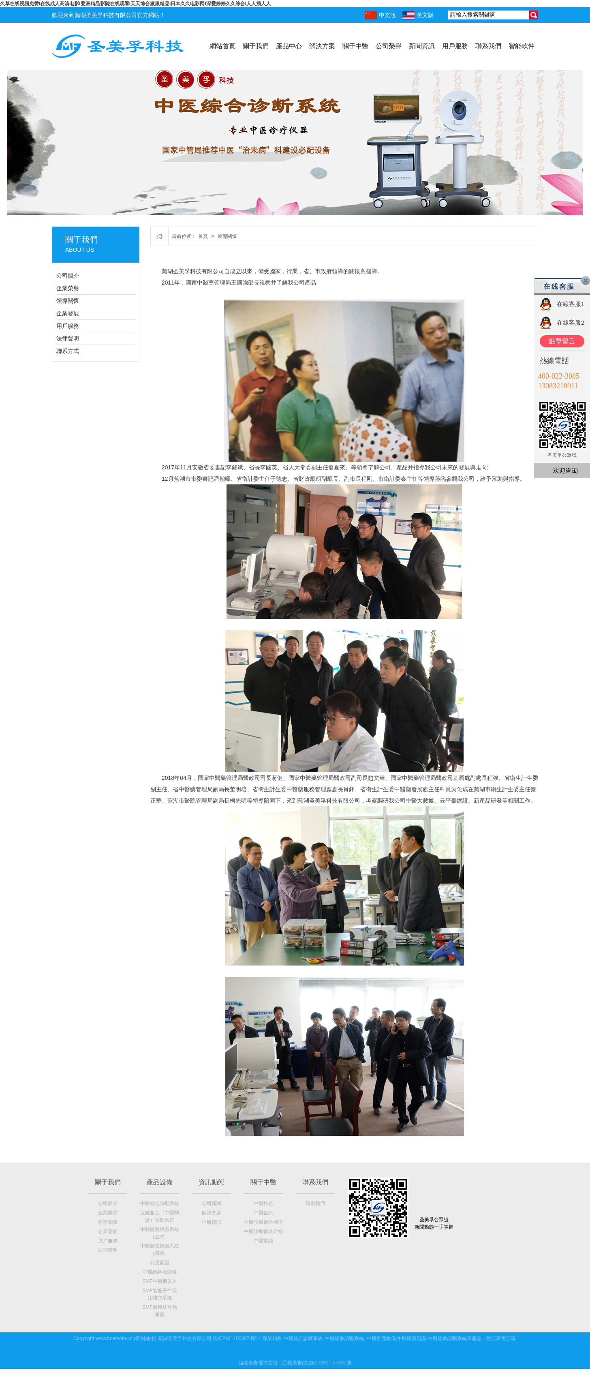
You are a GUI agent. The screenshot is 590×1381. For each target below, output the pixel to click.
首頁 (203, 236)
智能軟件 (521, 46)
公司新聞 (211, 1203)
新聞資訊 (422, 46)
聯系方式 (67, 351)
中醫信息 (263, 1213)
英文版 (418, 15)
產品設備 (160, 1182)
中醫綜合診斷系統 (159, 1203)
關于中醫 (355, 46)
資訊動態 (211, 1182)
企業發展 (67, 313)
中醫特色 (263, 1203)
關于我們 (256, 46)
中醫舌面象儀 (381, 1338)
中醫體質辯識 (411, 1338)
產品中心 (289, 46)
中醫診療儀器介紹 (263, 1231)
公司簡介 (67, 275)
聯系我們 (488, 46)
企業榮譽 (67, 288)
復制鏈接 (145, 1338)
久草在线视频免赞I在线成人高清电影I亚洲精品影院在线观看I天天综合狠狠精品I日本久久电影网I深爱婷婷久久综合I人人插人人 (135, 3)
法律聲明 (67, 338)
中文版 (380, 15)
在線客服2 (570, 322)
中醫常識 (263, 1241)
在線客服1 (570, 303)
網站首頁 (222, 46)
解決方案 (322, 46)
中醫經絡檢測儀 (160, 1272)
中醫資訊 (211, 1222)
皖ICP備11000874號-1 (237, 1338)
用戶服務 (455, 46)
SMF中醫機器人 (159, 1281)
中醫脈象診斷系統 (344, 1338)
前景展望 (159, 1262)
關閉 (585, 280)
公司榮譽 (389, 46)
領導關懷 (67, 301)
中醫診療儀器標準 (263, 1222)
